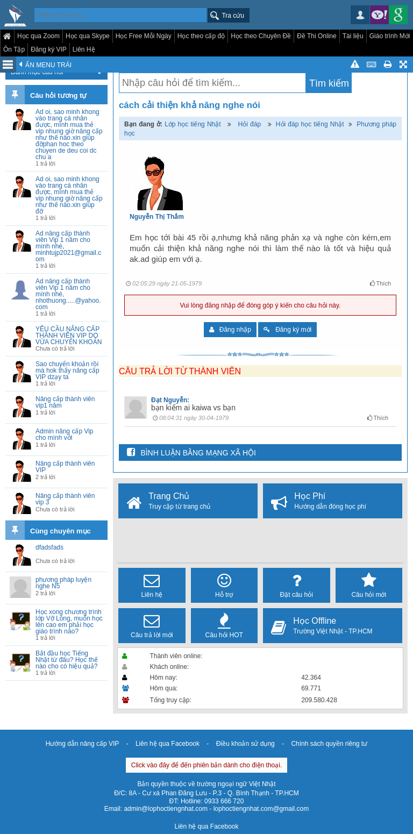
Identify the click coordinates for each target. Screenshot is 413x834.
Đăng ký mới (287, 329)
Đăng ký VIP (49, 49)
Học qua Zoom (38, 36)
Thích (380, 283)
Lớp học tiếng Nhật (193, 124)
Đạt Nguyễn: (170, 400)
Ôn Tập (14, 49)
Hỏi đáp (249, 124)
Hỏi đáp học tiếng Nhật (310, 124)
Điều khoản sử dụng (245, 743)
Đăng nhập (230, 329)
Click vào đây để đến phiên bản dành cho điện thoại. (206, 765)
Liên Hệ (84, 49)
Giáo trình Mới (389, 36)
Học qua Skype (88, 36)
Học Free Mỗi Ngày (144, 36)
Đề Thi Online (316, 36)
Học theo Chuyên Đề (261, 36)
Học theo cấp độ (201, 36)
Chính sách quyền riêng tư (329, 743)
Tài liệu (353, 36)
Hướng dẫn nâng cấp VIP (82, 743)
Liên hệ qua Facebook (168, 743)
